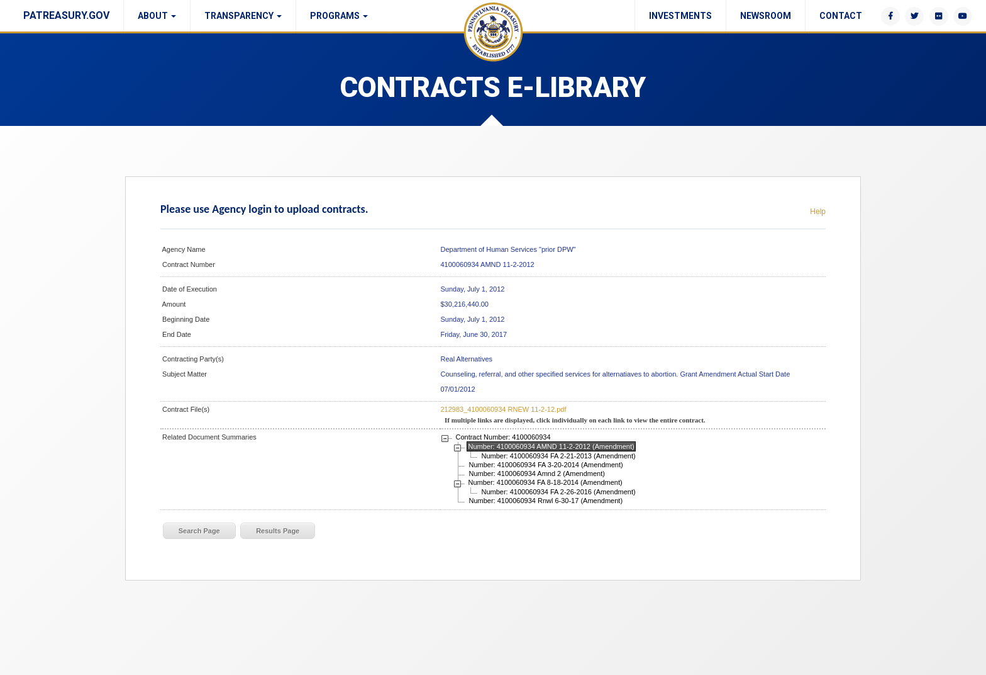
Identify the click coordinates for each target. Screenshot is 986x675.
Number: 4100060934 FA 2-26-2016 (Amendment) (558, 492)
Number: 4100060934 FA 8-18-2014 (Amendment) (545, 482)
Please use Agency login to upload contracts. (264, 209)
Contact (840, 16)
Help (818, 211)
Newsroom (765, 16)
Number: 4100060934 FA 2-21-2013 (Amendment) (558, 456)
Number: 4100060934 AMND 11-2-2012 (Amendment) (551, 446)
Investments (680, 16)
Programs (339, 16)
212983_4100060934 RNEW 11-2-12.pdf (503, 409)
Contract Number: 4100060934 (502, 437)
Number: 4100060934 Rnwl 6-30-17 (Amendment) (545, 500)
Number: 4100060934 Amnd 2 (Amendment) (536, 473)
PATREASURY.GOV (66, 15)
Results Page (277, 531)
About (157, 16)
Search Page (199, 531)
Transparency (243, 16)
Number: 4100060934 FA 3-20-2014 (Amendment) (545, 464)
